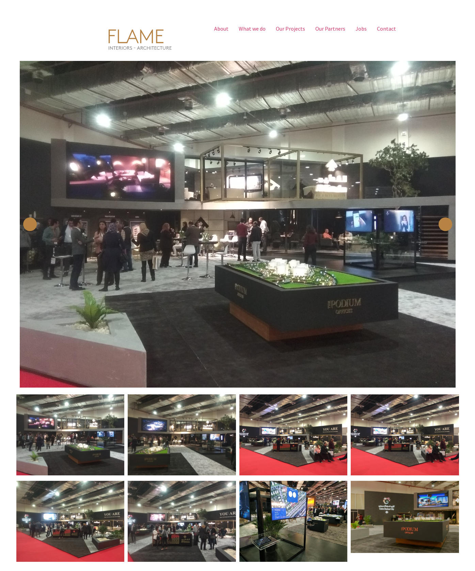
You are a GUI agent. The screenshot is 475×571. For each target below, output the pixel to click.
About (221, 29)
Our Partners (330, 29)
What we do (252, 29)
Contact (386, 29)
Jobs (361, 29)
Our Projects (290, 29)
